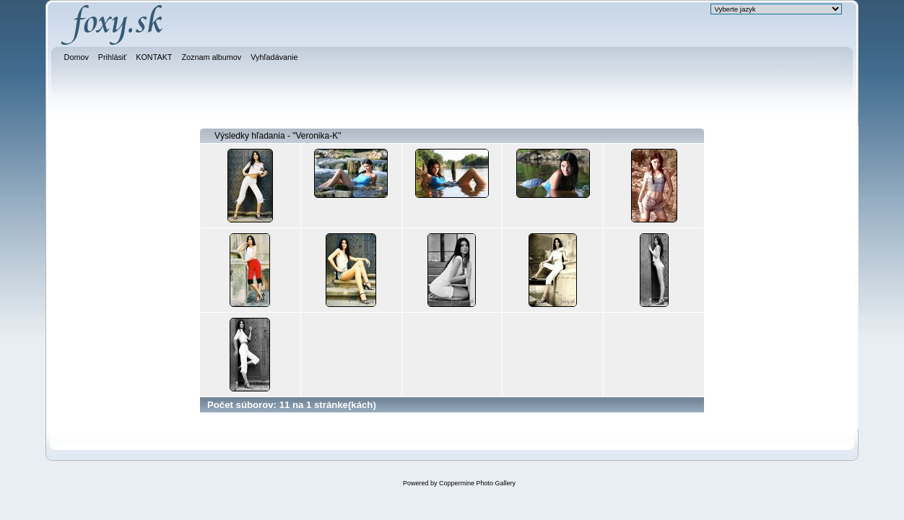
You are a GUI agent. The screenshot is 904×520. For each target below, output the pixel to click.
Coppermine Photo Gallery (477, 483)
